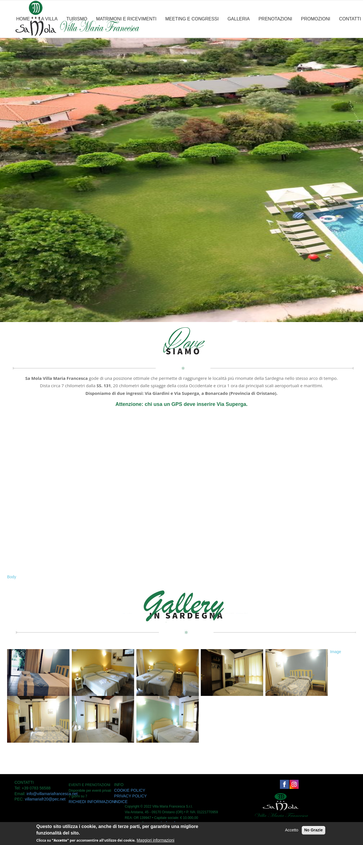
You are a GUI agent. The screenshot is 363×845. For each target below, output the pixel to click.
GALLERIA (238, 18)
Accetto (291, 830)
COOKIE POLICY (129, 790)
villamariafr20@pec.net (45, 799)
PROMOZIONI (315, 18)
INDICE (120, 801)
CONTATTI (350, 18)
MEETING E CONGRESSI (192, 18)
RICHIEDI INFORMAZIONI (92, 801)
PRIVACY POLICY (130, 796)
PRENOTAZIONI (275, 18)
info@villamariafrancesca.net (52, 793)
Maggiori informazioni (155, 840)
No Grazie (313, 830)
